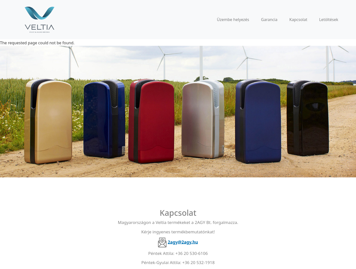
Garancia (269, 19)
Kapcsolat (298, 19)
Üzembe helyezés (233, 19)
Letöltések (328, 19)
